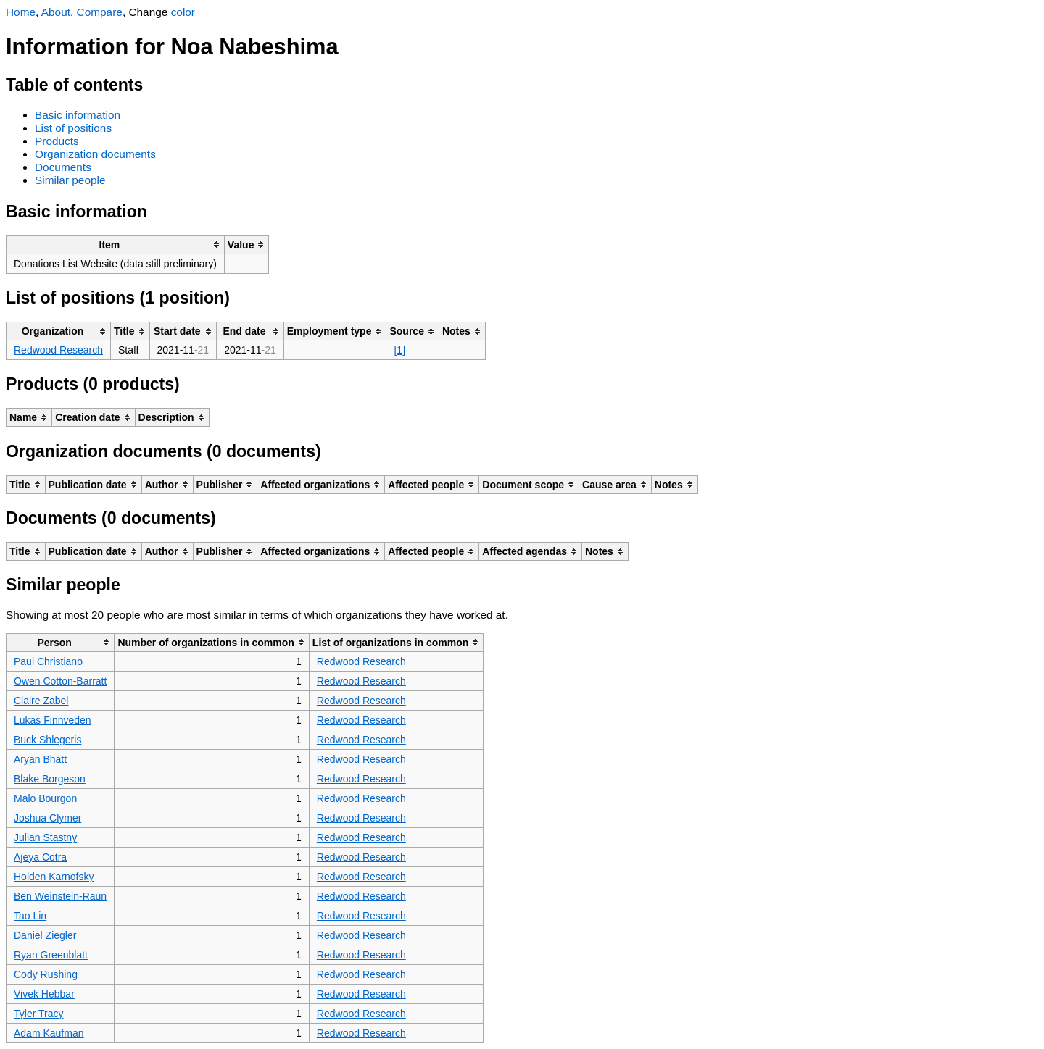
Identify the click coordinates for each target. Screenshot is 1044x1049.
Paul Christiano (48, 661)
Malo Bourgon (45, 798)
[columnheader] (116, 244)
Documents (63, 167)
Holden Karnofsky (54, 876)
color (183, 12)
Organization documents (95, 154)
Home (21, 12)
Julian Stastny (45, 837)
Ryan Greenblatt (51, 955)
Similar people (70, 180)
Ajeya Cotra (40, 857)
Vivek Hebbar (44, 994)
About (55, 12)
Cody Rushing (46, 974)
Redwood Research (58, 350)
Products (57, 141)
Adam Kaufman (49, 1033)
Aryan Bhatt (40, 759)
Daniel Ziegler (45, 935)
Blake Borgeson (50, 779)
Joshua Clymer (47, 818)
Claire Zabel (41, 700)
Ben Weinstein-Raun (60, 896)
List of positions (73, 128)
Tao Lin (30, 915)
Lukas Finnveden (52, 720)
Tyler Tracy (38, 1013)
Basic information (77, 115)
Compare (100, 12)
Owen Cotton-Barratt (60, 681)
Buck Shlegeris (47, 739)
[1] (399, 350)
